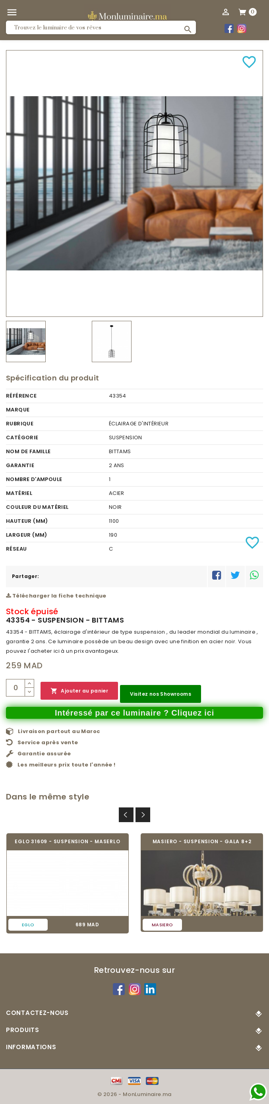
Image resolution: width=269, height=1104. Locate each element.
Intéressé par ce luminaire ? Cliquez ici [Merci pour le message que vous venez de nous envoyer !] (134, 712)
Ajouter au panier (79, 691)
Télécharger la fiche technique (56, 596)
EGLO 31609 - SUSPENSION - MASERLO (67, 841)
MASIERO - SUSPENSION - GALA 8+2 (202, 841)
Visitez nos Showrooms (160, 694)
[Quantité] (15, 688)
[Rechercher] (101, 27)
